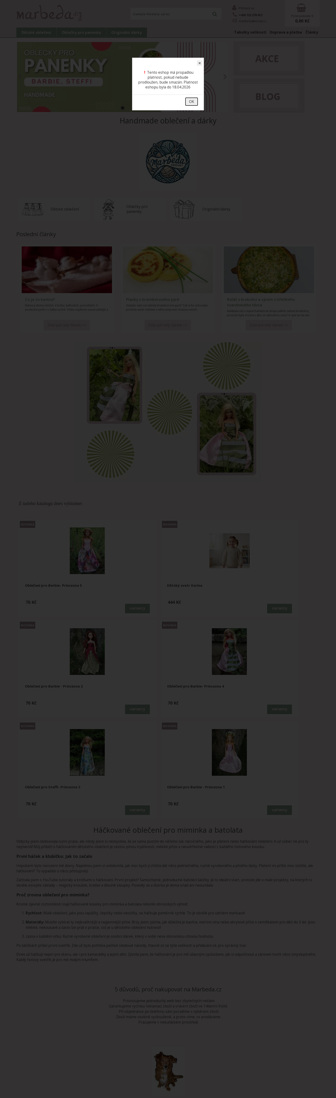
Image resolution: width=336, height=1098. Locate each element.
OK (191, 101)
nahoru (329, 1091)
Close (199, 63)
